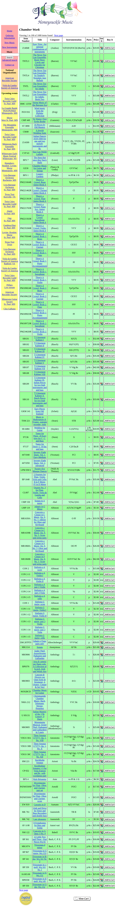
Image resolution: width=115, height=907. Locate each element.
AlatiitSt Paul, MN (9, 212)
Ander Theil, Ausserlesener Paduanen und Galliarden (40, 654)
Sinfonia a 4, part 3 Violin (39, 585)
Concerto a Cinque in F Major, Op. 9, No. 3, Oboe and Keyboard (40, 546)
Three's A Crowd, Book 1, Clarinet (40, 244)
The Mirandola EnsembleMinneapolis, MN (9, 127)
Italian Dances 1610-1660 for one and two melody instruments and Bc (40, 142)
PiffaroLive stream (9, 286)
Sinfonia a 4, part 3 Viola (39, 591)
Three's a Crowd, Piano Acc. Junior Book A (40, 208)
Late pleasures (39, 819)
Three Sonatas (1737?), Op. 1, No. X (39, 746)
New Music (10, 42)
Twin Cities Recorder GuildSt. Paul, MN (9, 101)
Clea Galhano (10, 309)
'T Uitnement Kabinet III (39, 350)
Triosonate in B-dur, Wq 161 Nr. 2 (40, 859)
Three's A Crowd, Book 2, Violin (40, 331)
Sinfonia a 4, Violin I (39, 574)
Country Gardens (39, 175)
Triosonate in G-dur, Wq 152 (40, 885)
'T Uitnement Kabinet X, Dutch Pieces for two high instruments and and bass (40, 399)
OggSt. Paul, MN (9, 219)
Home (9, 31)
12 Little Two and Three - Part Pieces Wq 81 (40, 839)
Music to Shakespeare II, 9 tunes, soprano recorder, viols (40, 421)
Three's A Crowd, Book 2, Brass (40, 288)
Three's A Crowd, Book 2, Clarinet (40, 296)
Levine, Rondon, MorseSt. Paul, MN (9, 235)
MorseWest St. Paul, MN (9, 119)
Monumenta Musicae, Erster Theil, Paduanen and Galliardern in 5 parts (40, 727)
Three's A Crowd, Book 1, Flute (40, 252)
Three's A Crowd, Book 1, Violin (40, 280)
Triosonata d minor (39, 846)
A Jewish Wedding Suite (39, 131)
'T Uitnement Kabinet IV (39, 355)
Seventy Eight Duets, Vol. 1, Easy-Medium (40, 454)
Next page (58, 35)
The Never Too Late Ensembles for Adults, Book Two (40, 95)
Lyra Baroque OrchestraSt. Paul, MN (10, 187)
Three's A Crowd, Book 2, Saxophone (40, 323)
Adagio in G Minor (39, 507)
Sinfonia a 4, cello (39, 597)
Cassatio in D (40, 804)
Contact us (9, 65)
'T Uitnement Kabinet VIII (39, 373)
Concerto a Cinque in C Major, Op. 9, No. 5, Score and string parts (39, 533)
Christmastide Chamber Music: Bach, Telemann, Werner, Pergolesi (40, 702)
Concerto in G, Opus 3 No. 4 (39, 832)
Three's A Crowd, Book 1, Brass (40, 236)
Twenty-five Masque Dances (40, 470)
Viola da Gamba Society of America (9, 86)
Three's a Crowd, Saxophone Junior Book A (39, 219)
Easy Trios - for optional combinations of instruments (40, 48)
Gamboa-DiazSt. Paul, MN (9, 226)
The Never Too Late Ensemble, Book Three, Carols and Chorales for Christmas (40, 61)
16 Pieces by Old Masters (39, 126)
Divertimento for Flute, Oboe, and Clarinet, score (40, 797)
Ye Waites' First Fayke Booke (39, 120)
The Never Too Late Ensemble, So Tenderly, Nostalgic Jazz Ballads (40, 75)
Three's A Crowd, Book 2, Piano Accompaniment (40, 314)
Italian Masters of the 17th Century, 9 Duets (39, 715)
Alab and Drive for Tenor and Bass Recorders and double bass (40, 812)
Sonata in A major (40, 502)
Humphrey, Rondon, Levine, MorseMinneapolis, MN (9, 167)
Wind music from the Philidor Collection (39, 112)
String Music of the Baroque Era (40, 103)
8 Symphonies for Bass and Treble (40, 825)
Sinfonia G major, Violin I (39, 608)
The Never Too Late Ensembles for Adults (40, 86)
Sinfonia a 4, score (39, 568)
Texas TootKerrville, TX (9, 195)
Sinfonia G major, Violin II (39, 614)
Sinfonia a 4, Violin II (39, 580)
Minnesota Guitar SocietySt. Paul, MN (9, 301)
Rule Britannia (39, 779)
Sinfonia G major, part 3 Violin (39, 621)
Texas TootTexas (9, 243)
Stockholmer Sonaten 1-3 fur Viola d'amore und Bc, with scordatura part (40, 771)
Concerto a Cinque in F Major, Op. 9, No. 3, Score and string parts (39, 559)
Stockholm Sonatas (39, 761)
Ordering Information (9, 36)
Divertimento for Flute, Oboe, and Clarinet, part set (40, 787)
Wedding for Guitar (39, 429)
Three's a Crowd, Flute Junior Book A (39, 198)
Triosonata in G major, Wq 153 (40, 852)
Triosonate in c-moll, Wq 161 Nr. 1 (40, 867)
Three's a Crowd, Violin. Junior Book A (39, 228)
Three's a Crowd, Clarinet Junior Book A (40, 190)
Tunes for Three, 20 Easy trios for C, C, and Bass (39, 437)
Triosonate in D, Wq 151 (40, 874)
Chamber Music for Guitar (40, 691)
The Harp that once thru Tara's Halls (40, 160)
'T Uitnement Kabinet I (39, 338)
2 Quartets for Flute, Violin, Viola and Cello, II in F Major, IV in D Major (40, 479)
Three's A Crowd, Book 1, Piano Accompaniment (40, 262)
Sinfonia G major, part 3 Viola (39, 629)
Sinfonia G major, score (39, 603)
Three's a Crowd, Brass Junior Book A (39, 182)
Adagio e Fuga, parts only (39, 642)
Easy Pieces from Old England (39, 411)
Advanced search (9, 60)
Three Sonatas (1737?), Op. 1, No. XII (39, 754)
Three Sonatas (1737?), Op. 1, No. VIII (39, 738)
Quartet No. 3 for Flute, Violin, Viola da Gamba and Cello (40, 492)
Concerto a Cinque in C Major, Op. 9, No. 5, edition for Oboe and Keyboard (40, 518)
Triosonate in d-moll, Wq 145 (40, 880)
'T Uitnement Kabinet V (39, 361)
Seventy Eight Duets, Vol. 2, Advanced (40, 463)
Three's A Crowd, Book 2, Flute (40, 304)
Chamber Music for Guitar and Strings (40, 168)
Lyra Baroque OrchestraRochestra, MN (9, 177)
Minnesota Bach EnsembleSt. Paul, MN (9, 146)
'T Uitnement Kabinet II (39, 344)
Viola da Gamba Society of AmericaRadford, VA (9, 261)
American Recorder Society (9, 79)
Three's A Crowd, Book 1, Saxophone (40, 271)
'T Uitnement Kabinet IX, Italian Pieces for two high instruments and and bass (40, 383)
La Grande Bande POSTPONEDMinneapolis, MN (9, 110)
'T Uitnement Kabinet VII (39, 367)
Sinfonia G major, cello (40, 636)
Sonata (40, 647)
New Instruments (9, 47)
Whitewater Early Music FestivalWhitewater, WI (9, 156)
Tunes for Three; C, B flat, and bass (40, 446)
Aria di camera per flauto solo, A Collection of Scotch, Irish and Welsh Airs (39, 666)
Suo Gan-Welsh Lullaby (39, 153)
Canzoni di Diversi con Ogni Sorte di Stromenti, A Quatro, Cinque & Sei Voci (39, 681)
